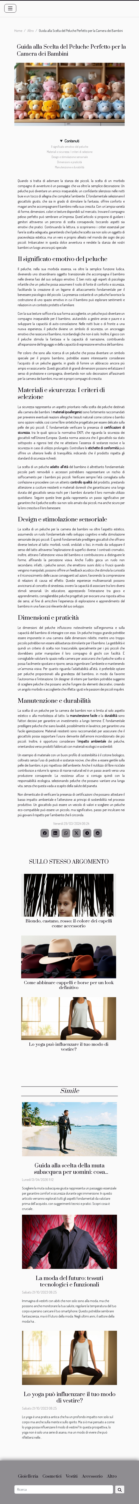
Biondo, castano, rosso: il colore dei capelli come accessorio (68, 923)
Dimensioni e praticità (69, 162)
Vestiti (72, 1476)
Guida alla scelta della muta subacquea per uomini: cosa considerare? (69, 1172)
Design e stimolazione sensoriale (70, 157)
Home (18, 30)
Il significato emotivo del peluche (69, 146)
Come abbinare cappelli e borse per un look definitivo (69, 985)
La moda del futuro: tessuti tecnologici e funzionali (69, 1281)
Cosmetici (52, 1476)
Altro (30, 30)
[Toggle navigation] (10, 8)
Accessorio (92, 1476)
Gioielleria (28, 1476)
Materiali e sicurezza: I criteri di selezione (69, 152)
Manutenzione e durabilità (69, 167)
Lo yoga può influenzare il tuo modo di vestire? (68, 1047)
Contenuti (71, 140)
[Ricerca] (63, 1489)
